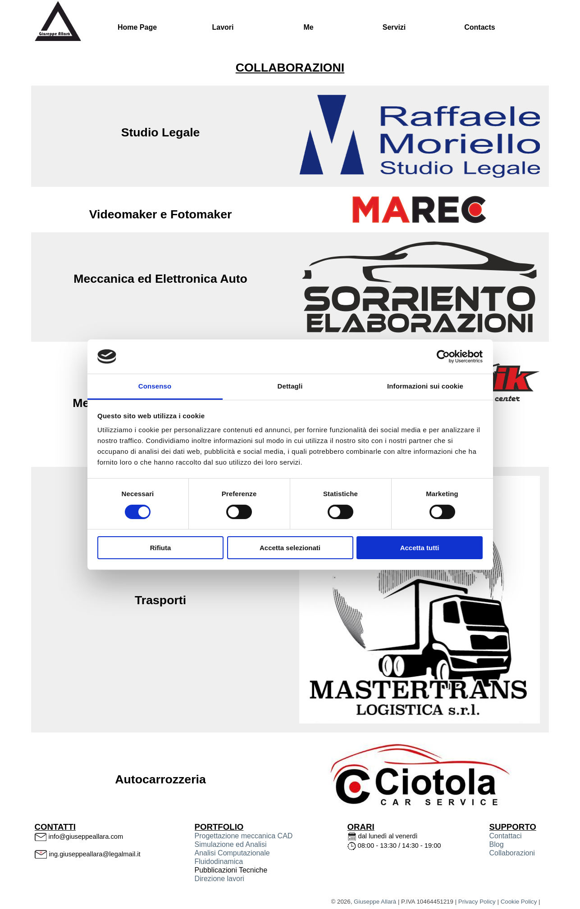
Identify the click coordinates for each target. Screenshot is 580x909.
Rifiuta (160, 548)
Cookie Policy (519, 901)
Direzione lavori (219, 878)
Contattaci (505, 836)
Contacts (479, 27)
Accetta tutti (419, 548)
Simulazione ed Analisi (231, 844)
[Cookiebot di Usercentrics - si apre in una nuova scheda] (443, 356)
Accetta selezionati (290, 548)
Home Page (137, 27)
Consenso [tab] (154, 386)
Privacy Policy (477, 901)
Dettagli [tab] (290, 386)
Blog (496, 844)
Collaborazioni (512, 853)
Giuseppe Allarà (375, 901)
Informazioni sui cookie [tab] (425, 386)
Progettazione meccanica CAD (244, 836)
